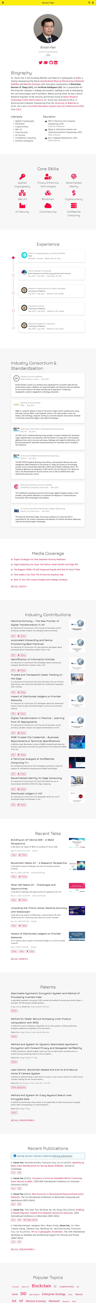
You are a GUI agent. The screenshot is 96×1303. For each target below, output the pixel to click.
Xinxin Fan (48, 2)
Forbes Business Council (29, 379)
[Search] (89, 3)
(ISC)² (18, 109)
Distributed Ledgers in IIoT (26, 793)
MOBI (22, 405)
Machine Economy (32, 84)
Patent (14, 1011)
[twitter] (40, 63)
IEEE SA (23, 432)
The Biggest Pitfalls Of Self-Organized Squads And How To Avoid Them (47, 569)
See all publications (22, 1120)
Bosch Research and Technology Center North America (49, 273)
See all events (19, 959)
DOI (19, 1173)
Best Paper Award (30, 1220)
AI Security (15, 1287)
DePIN (15, 1294)
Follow (21, 636)
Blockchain (41, 1286)
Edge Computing (34, 1294)
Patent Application (18, 1087)
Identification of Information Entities (33, 659)
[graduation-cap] (45, 63)
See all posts (19, 586)
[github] (51, 63)
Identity (78, 1294)
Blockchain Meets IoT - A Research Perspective (39, 863)
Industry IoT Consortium (29, 511)
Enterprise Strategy (54, 1294)
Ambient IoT (25, 1287)
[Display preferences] (93, 3)
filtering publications (62, 1156)
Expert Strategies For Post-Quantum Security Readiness (40, 559)
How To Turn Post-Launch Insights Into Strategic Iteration (40, 580)
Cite (13, 1173)
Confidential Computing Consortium (34, 487)
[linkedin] (55, 63)
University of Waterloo (65, 103)
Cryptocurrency (66, 1286)
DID (23, 1293)
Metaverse (65, 1301)
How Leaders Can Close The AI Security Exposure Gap (38, 574)
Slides (14, 951)
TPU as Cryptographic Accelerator (47, 1232)
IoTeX (78, 78)
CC (55, 1286)
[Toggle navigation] (3, 2)
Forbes (70, 1294)
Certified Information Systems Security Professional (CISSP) (56, 106)
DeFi (78, 1287)
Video (14, 855)
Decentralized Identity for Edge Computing (36, 778)
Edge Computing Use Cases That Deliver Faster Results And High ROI (46, 564)
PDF (13, 636)
